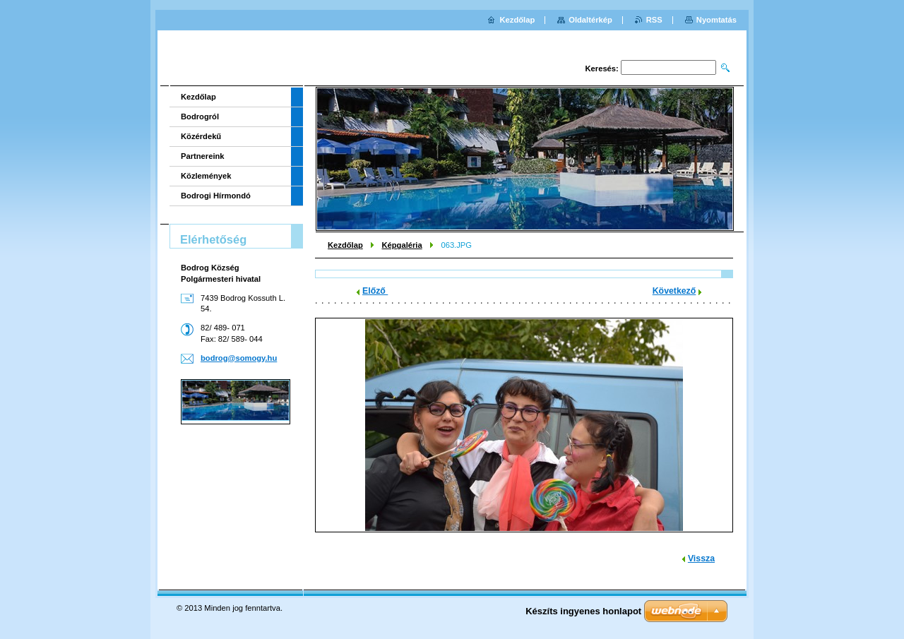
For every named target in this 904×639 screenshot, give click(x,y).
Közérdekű (201, 136)
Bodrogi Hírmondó (216, 195)
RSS (654, 20)
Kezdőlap (345, 245)
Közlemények (206, 176)
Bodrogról (200, 116)
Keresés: (602, 68)
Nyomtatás (716, 20)
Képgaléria (401, 245)
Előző (375, 291)
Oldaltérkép (590, 20)
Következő (674, 291)
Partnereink (203, 156)
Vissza (701, 558)
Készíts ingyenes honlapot (583, 611)
